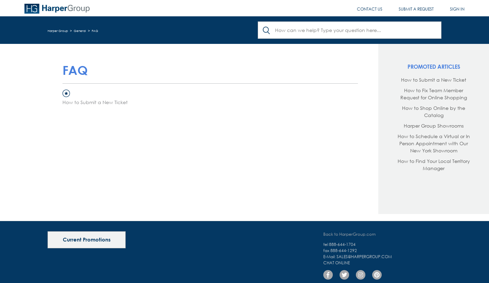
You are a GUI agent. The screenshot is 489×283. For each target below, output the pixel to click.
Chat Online (336, 262)
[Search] (349, 30)
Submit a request (416, 9)
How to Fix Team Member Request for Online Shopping (433, 93)
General (80, 31)
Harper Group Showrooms (434, 126)
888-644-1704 (342, 244)
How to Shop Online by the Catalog (433, 111)
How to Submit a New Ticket (95, 102)
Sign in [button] (457, 9)
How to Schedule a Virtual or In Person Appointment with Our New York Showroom (434, 143)
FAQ (95, 31)
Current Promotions (87, 239)
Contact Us (369, 9)
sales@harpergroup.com (364, 256)
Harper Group (58, 31)
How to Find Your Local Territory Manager (434, 164)
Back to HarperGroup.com (349, 234)
